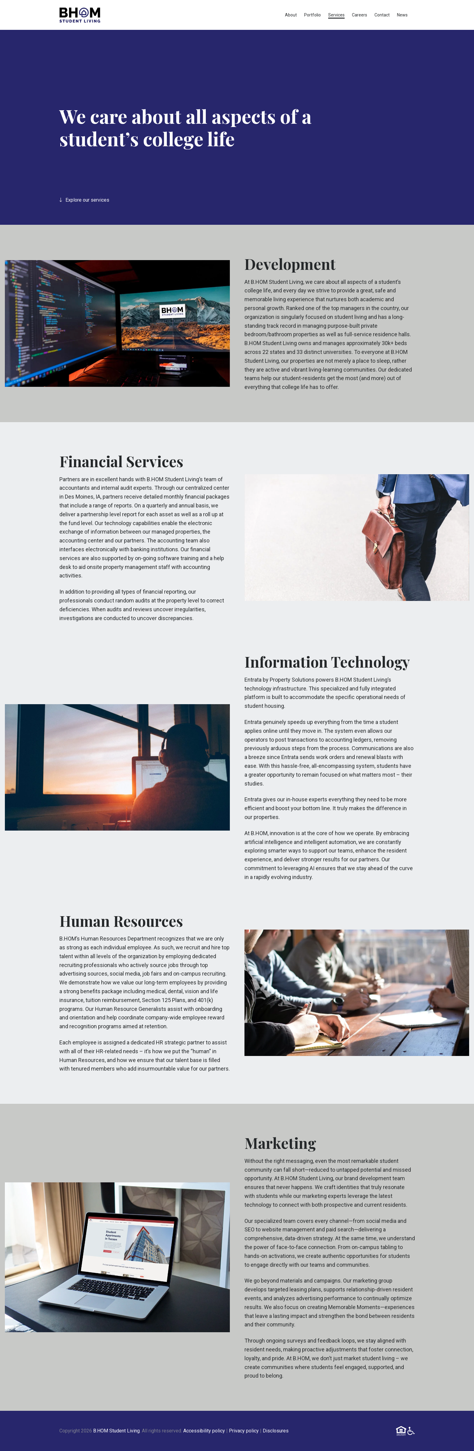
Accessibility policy (204, 1431)
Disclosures (276, 1431)
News (402, 14)
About (291, 14)
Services (336, 14)
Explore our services (84, 200)
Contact (382, 14)
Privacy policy (244, 1431)
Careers (359, 14)
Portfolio (312, 14)
